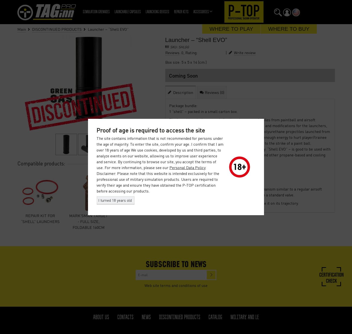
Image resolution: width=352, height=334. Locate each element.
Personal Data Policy (187, 167)
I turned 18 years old (115, 200)
